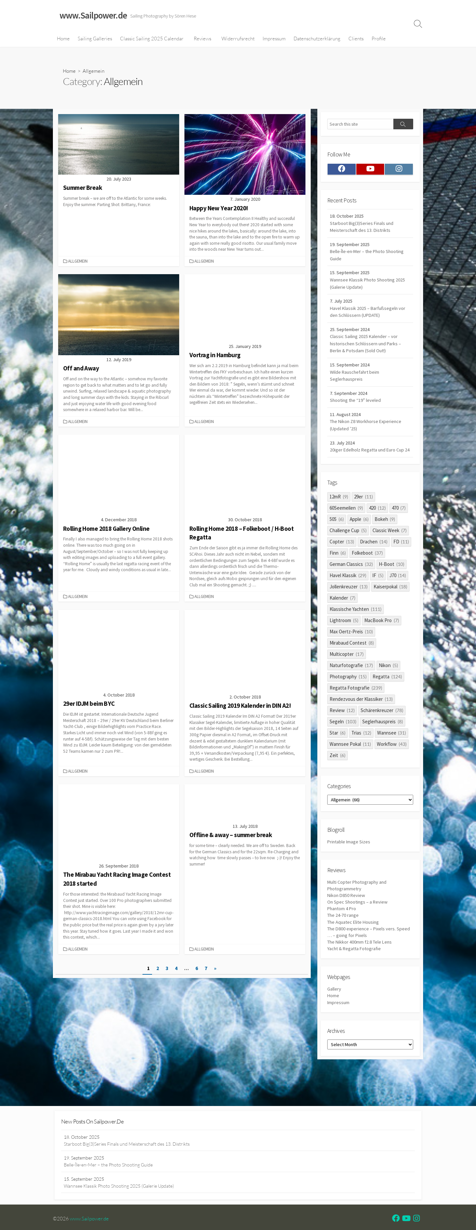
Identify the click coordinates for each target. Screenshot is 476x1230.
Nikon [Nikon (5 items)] (388, 685)
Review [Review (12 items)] (342, 730)
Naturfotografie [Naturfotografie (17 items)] (351, 685)
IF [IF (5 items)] (377, 595)
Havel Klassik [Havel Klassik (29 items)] (348, 595)
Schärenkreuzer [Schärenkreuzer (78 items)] (382, 730)
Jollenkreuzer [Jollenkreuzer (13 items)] (349, 606)
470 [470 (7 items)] (399, 527)
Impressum (274, 39)
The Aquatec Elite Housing (354, 946)
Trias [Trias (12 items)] (361, 752)
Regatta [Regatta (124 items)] (387, 696)
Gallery (334, 1015)
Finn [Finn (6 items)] (338, 572)
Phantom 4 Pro (342, 932)
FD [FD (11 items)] (401, 561)
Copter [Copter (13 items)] (342, 561)
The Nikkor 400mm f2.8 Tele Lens (361, 967)
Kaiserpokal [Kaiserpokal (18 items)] (390, 606)
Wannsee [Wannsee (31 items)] (391, 752)
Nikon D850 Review (347, 918)
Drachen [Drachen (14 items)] (373, 561)
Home (63, 39)
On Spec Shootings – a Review (358, 925)
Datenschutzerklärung (317, 39)
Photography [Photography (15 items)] (348, 696)
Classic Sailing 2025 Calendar (151, 39)
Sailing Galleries (95, 39)
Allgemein (78, 262)
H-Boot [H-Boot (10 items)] (391, 583)
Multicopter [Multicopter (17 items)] (347, 673)
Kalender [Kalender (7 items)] (342, 617)
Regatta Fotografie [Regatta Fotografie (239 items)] (356, 707)
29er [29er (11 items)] (363, 516)
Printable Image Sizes (349, 863)
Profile (379, 39)
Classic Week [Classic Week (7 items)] (390, 550)
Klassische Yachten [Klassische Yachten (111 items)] (355, 628)
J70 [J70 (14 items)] (397, 595)
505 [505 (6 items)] (337, 538)
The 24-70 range (343, 939)
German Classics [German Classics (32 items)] (351, 583)
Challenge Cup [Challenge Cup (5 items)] (348, 550)
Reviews (202, 39)
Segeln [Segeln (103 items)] (343, 741)
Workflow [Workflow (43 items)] (392, 763)
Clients (356, 39)
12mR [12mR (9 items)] (339, 516)
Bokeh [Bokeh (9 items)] (385, 538)
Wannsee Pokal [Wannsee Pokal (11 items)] (350, 763)
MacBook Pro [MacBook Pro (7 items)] (381, 640)
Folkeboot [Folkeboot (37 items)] (367, 572)
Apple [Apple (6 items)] (359, 538)
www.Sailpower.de (91, 1222)
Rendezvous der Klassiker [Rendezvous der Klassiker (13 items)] (361, 718)
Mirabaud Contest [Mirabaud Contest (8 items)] (352, 662)
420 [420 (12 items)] (377, 527)
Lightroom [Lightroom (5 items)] (344, 640)
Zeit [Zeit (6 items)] (337, 775)
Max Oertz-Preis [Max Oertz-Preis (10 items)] (351, 651)
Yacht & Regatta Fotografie (355, 974)
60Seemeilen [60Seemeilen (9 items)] (346, 527)
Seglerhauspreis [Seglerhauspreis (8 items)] (382, 741)
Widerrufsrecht (238, 39)
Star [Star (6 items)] (337, 752)
